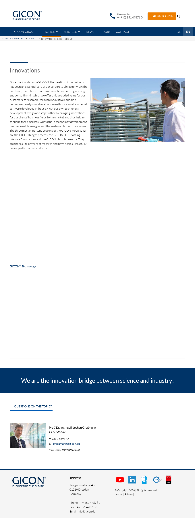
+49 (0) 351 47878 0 (129, 17)
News (90, 31)
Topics (50, 31)
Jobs (106, 31)
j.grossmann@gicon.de (66, 444)
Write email (162, 16)
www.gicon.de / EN (13, 38)
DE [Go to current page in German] (179, 31)
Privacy (129, 494)
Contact (122, 31)
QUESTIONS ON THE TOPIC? (33, 406)
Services (70, 31)
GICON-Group (24, 31)
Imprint (119, 494)
